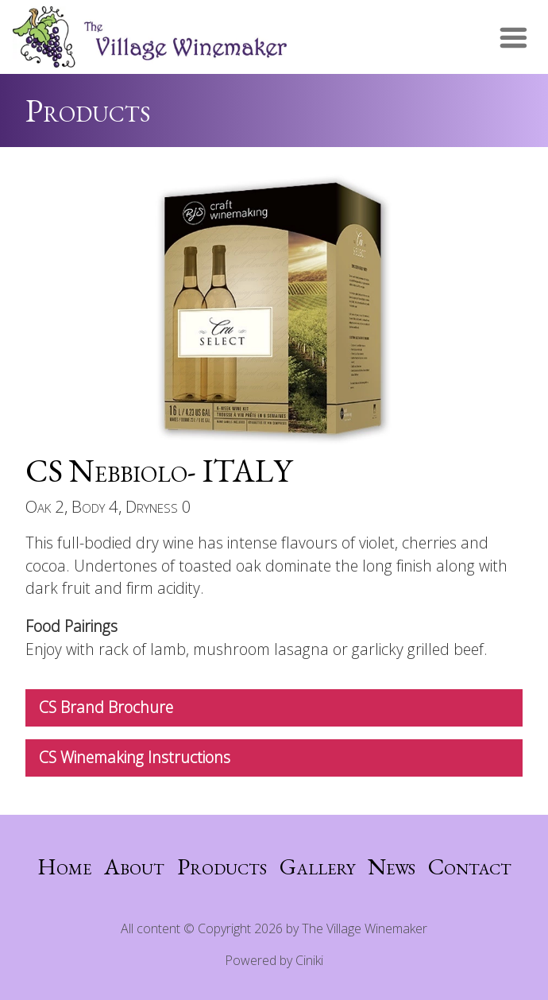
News (391, 866)
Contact (469, 866)
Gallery (317, 866)
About (134, 866)
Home (64, 866)
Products (222, 866)
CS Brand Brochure (106, 707)
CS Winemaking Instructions (134, 757)
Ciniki (309, 960)
